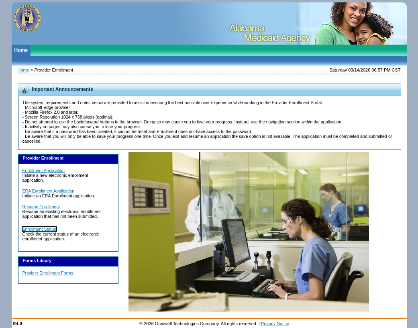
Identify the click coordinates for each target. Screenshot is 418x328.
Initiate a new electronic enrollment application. (55, 177)
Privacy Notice (275, 323)
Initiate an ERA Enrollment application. (58, 195)
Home (21, 50)
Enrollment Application (43, 170)
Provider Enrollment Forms (47, 273)
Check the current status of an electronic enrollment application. (60, 236)
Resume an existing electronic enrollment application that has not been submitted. (61, 214)
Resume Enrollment (41, 206)
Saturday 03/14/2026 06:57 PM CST (364, 70)
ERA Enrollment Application (48, 191)
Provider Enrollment (53, 70)
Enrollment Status (39, 229)
